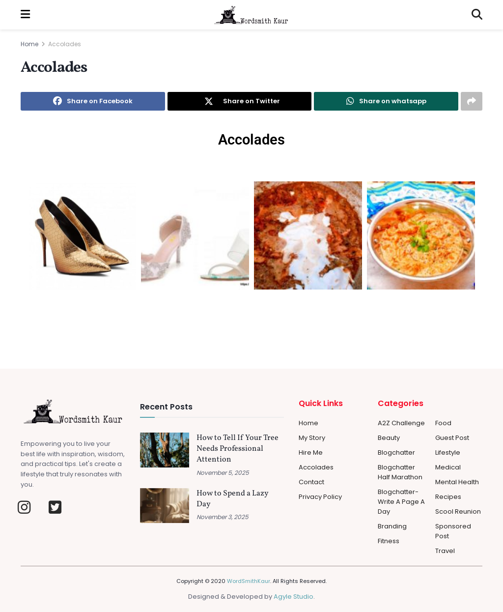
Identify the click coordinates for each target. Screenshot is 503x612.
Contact (311, 482)
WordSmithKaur (248, 581)
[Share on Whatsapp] (386, 101)
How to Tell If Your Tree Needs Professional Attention (237, 449)
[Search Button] (477, 14)
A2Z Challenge (401, 423)
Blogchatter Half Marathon (400, 472)
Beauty (389, 437)
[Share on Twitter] (240, 101)
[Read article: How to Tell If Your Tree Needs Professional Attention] (164, 450)
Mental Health (457, 482)
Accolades (64, 44)
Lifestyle (447, 452)
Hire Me (311, 452)
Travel (445, 550)
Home (29, 44)
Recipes (448, 496)
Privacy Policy (320, 496)
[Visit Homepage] (251, 15)
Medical (448, 467)
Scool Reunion (458, 511)
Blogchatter (396, 452)
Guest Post (452, 437)
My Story (312, 437)
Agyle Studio (293, 596)
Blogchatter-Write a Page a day (401, 501)
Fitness (388, 541)
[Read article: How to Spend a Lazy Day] (164, 506)
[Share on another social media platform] (471, 101)
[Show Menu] (25, 14)
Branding (392, 526)
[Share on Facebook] (93, 101)
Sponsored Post (453, 531)
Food (443, 423)
